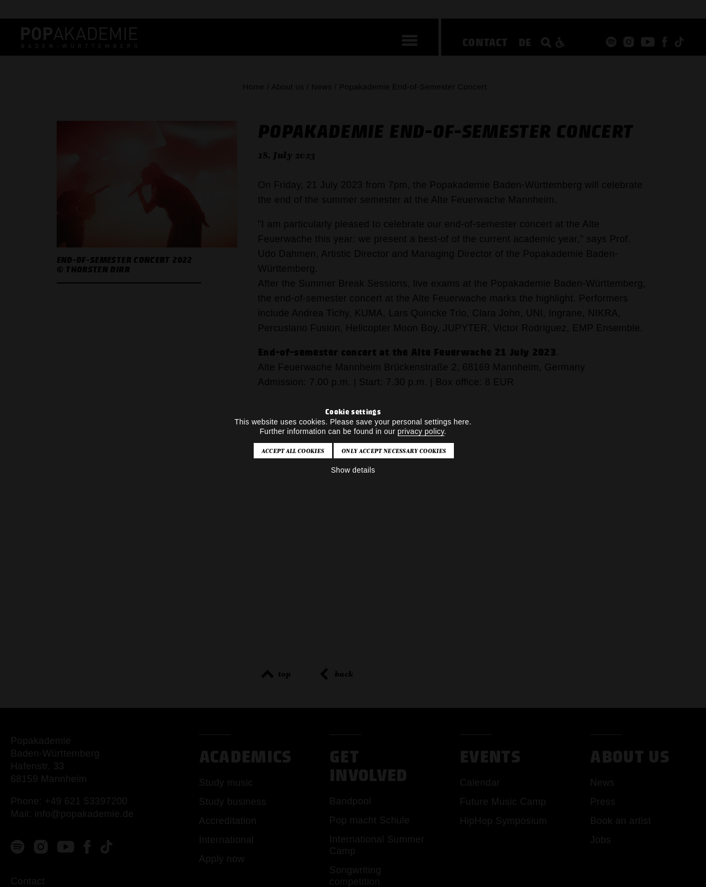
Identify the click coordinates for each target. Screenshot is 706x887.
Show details (353, 470)
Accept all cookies (293, 451)
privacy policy (421, 431)
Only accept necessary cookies (394, 451)
